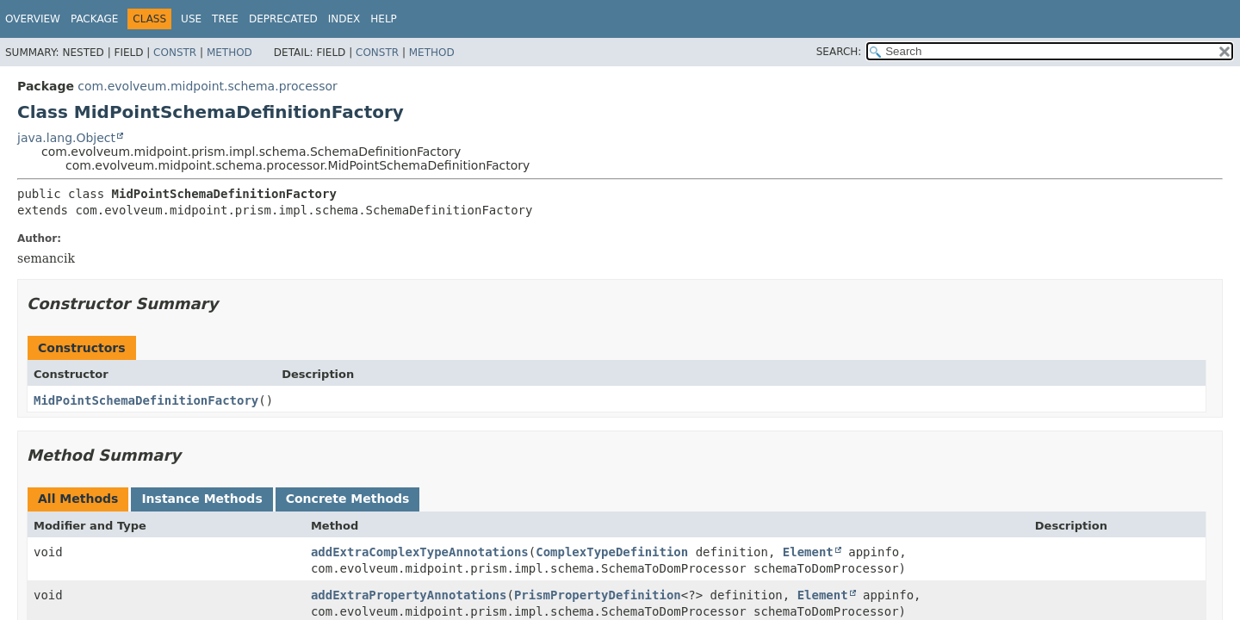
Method (229, 52)
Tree (225, 19)
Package (94, 19)
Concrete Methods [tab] (348, 498)
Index (344, 19)
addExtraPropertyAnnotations (409, 595)
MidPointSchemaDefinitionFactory (146, 400)
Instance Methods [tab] (201, 498)
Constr (174, 52)
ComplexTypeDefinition (612, 552)
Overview (32, 19)
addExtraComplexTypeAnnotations (420, 552)
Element (808, 552)
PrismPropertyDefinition (597, 595)
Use (191, 19)
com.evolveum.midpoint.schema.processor (207, 86)
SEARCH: (839, 52)
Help (383, 19)
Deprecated (283, 19)
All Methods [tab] (78, 498)
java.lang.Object (66, 138)
